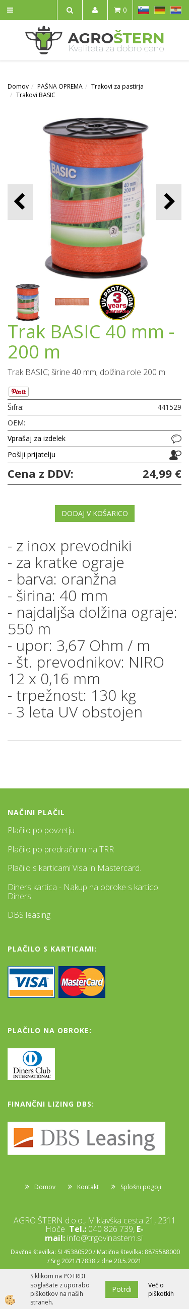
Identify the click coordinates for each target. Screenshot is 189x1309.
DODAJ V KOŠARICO (94, 513)
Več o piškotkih (161, 1289)
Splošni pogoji (140, 1187)
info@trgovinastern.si (105, 1238)
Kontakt (88, 1187)
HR (175, 10)
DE (159, 10)
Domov (18, 86)
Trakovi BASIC (35, 95)
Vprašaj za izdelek (37, 438)
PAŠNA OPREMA (60, 86)
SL (143, 10)
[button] (168, 202)
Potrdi (122, 1289)
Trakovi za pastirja (117, 86)
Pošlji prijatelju (31, 454)
